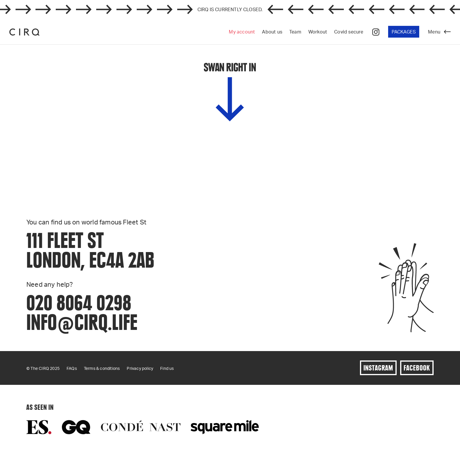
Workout (317, 31)
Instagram (378, 368)
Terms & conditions (102, 368)
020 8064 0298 (78, 302)
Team (295, 31)
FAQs (72, 368)
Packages (404, 31)
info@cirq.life (82, 322)
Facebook (417, 368)
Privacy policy (140, 368)
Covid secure (348, 31)
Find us (167, 368)
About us (272, 31)
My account (242, 31)
